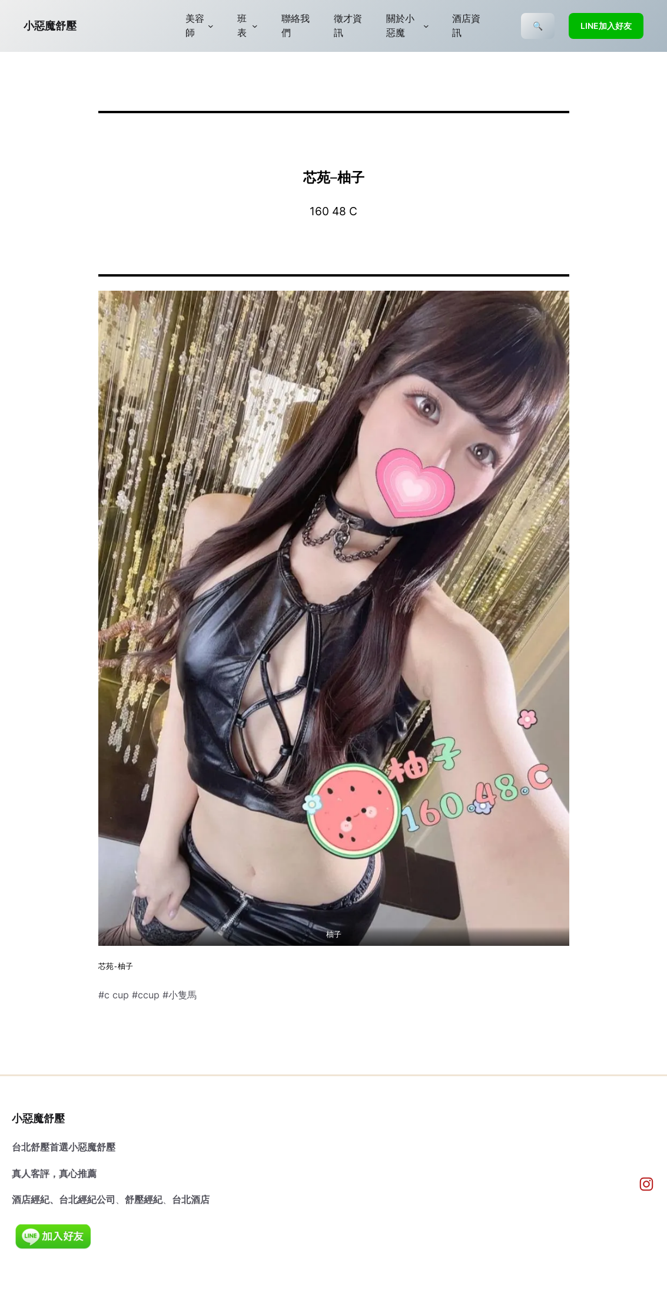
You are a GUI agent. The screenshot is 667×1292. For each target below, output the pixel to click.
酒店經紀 (30, 1199)
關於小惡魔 (400, 25)
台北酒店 (191, 1199)
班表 (242, 25)
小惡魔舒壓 (50, 25)
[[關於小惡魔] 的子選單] (426, 26)
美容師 (194, 25)
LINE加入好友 (606, 26)
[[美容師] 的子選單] (211, 26)
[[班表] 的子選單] (255, 26)
